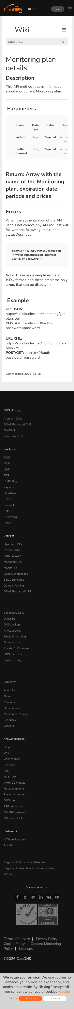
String (35, 149)
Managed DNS (13, 562)
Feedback (10, 720)
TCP (6, 475)
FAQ (6, 771)
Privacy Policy (46, 938)
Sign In (57, 9)
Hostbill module (14, 788)
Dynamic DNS (13, 544)
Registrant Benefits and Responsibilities (29, 868)
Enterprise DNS (13, 436)
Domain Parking (14, 586)
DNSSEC (9, 619)
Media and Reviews (16, 714)
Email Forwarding (15, 636)
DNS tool (10, 800)
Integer (35, 137)
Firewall (9, 505)
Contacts (9, 702)
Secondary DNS (14, 613)
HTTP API (10, 777)
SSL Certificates (14, 580)
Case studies (12, 759)
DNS (7, 457)
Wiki (22, 30)
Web (7, 463)
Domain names (13, 642)
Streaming (10, 517)
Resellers (10, 845)
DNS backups (12, 624)
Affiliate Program (14, 839)
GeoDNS (9, 430)
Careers (9, 726)
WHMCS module (14, 783)
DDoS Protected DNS (18, 424)
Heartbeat (10, 493)
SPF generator (13, 806)
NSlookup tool (13, 818)
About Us (10, 690)
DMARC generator (15, 812)
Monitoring (10, 449)
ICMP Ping (10, 481)
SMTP (7, 511)
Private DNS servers (17, 648)
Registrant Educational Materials (24, 862)
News (7, 696)
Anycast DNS (12, 631)
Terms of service (17, 938)
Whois (8, 874)
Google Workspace (16, 574)
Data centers (12, 708)
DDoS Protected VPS (17, 591)
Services (9, 536)
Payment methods (15, 794)
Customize (55, 998)
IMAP (7, 523)
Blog (7, 747)
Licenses (26, 948)
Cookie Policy (14, 943)
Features (9, 765)
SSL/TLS (9, 499)
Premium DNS (13, 419)
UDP (7, 469)
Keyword (9, 487)
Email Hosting (12, 660)
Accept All (30, 998)
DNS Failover (12, 556)
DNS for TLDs (13, 654)
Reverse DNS (12, 550)
